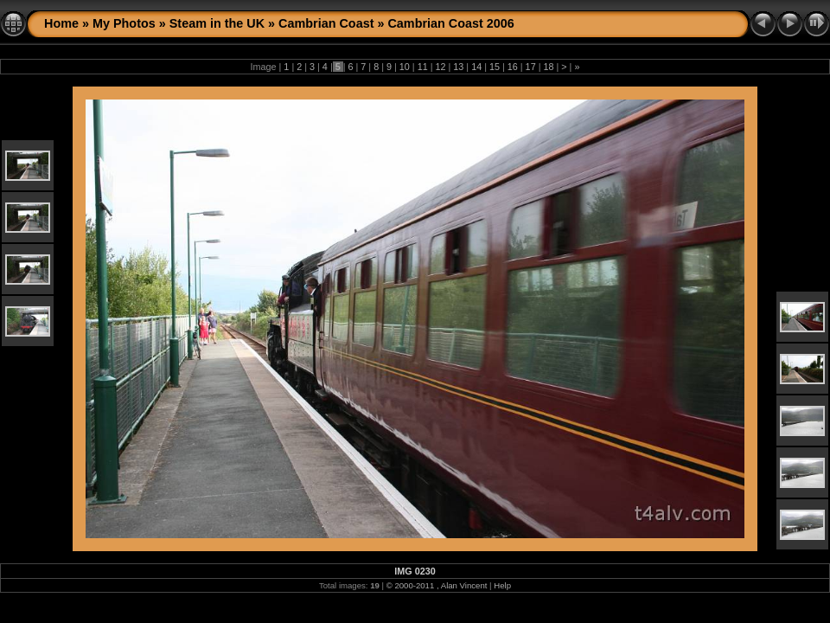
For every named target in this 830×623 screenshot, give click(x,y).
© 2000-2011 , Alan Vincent (437, 585)
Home (61, 23)
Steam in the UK (217, 23)
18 (548, 66)
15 (494, 66)
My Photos (124, 23)
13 (458, 66)
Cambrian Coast (326, 23)
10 (404, 66)
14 (476, 66)
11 (423, 66)
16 (512, 66)
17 (531, 66)
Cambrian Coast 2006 (450, 23)
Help (502, 585)
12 (440, 66)
